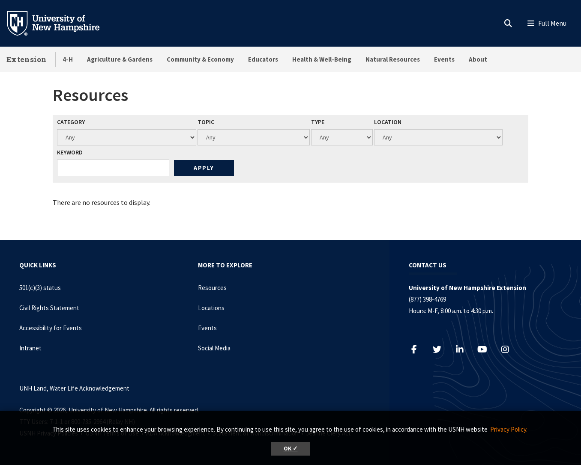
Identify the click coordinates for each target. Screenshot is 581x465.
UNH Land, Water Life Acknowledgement (74, 388)
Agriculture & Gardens (120, 59)
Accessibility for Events (50, 328)
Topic (206, 122)
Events (444, 59)
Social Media (214, 348)
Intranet (30, 348)
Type (317, 122)
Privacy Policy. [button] (508, 429)
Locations (211, 308)
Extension (26, 59)
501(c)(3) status (40, 288)
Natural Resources (392, 59)
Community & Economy (200, 59)
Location (387, 122)
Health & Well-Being (321, 59)
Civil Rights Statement (49, 308)
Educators (263, 59)
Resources (212, 288)
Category (71, 122)
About (478, 59)
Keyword (70, 152)
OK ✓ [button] (291, 448)
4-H (68, 59)
